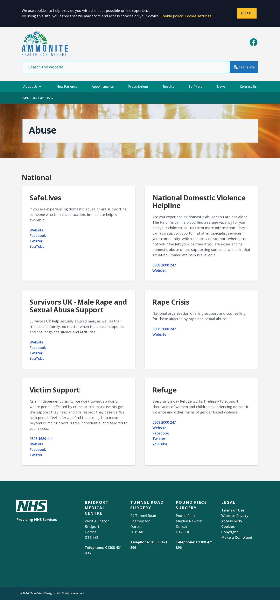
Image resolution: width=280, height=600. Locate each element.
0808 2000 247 (164, 265)
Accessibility (231, 521)
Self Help (195, 86)
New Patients (67, 86)
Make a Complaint (237, 537)
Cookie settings (198, 16)
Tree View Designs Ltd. (45, 593)
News (221, 86)
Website (37, 230)
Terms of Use (232, 510)
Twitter (36, 241)
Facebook (38, 235)
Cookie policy (171, 16)
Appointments (103, 86)
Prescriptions (138, 86)
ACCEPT (247, 13)
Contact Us (248, 86)
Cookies (228, 526)
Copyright (229, 532)
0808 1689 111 (41, 438)
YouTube (37, 246)
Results (168, 86)
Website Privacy (234, 515)
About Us (32, 86)
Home (25, 97)
